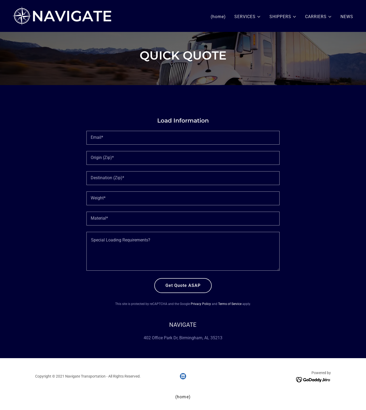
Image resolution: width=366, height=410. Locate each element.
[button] (247, 17)
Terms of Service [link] (230, 304)
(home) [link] (218, 16)
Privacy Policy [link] (201, 304)
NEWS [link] (346, 16)
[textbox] (182, 138)
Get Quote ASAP (183, 285)
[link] (62, 15)
